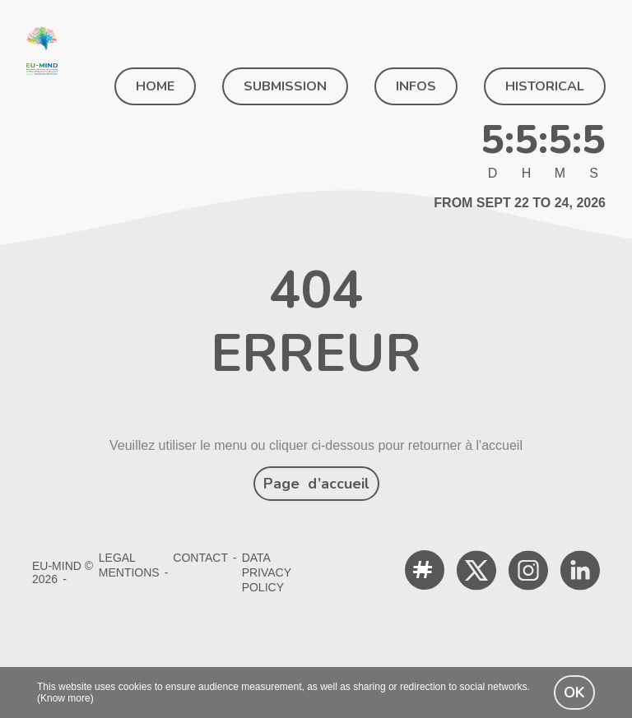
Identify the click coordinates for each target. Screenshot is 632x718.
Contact (200, 557)
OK (574, 692)
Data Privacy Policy (266, 572)
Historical (544, 86)
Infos (416, 86)
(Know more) (65, 698)
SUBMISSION (285, 86)
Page (316, 483)
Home (155, 86)
